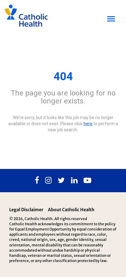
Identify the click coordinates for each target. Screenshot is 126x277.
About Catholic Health (71, 209)
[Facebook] (37, 180)
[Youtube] (87, 180)
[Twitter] (61, 180)
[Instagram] (48, 180)
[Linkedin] (74, 180)
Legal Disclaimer (26, 209)
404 (63, 76)
